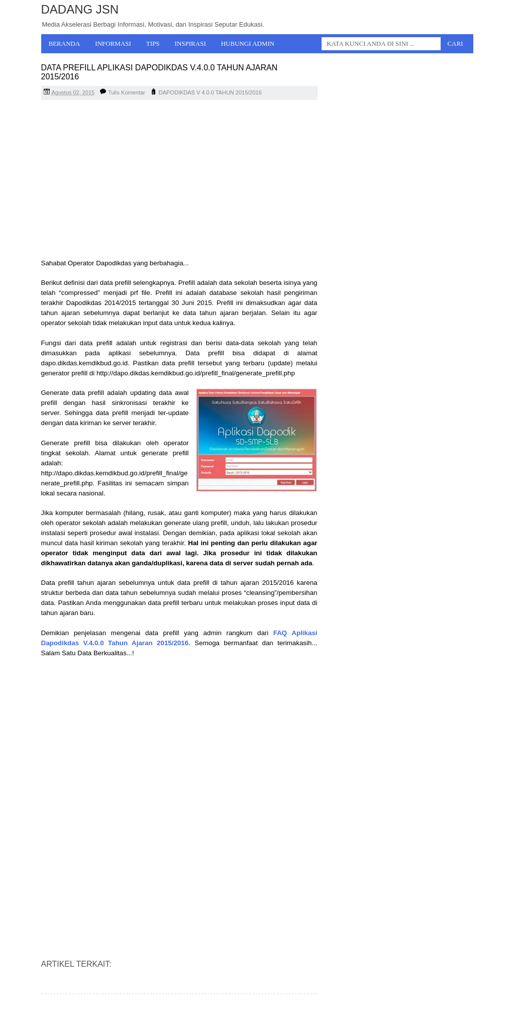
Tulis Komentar (126, 92)
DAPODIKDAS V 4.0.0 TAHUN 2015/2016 (210, 92)
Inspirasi (190, 43)
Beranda (64, 43)
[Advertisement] (179, 180)
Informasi (113, 43)
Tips (153, 43)
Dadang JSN (80, 9)
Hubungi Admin (248, 43)
